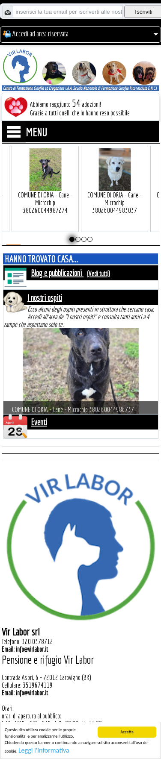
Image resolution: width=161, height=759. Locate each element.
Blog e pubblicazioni (57, 273)
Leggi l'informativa (43, 751)
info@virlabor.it (32, 649)
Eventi (39, 422)
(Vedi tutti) (98, 273)
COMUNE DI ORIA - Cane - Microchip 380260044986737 (73, 411)
